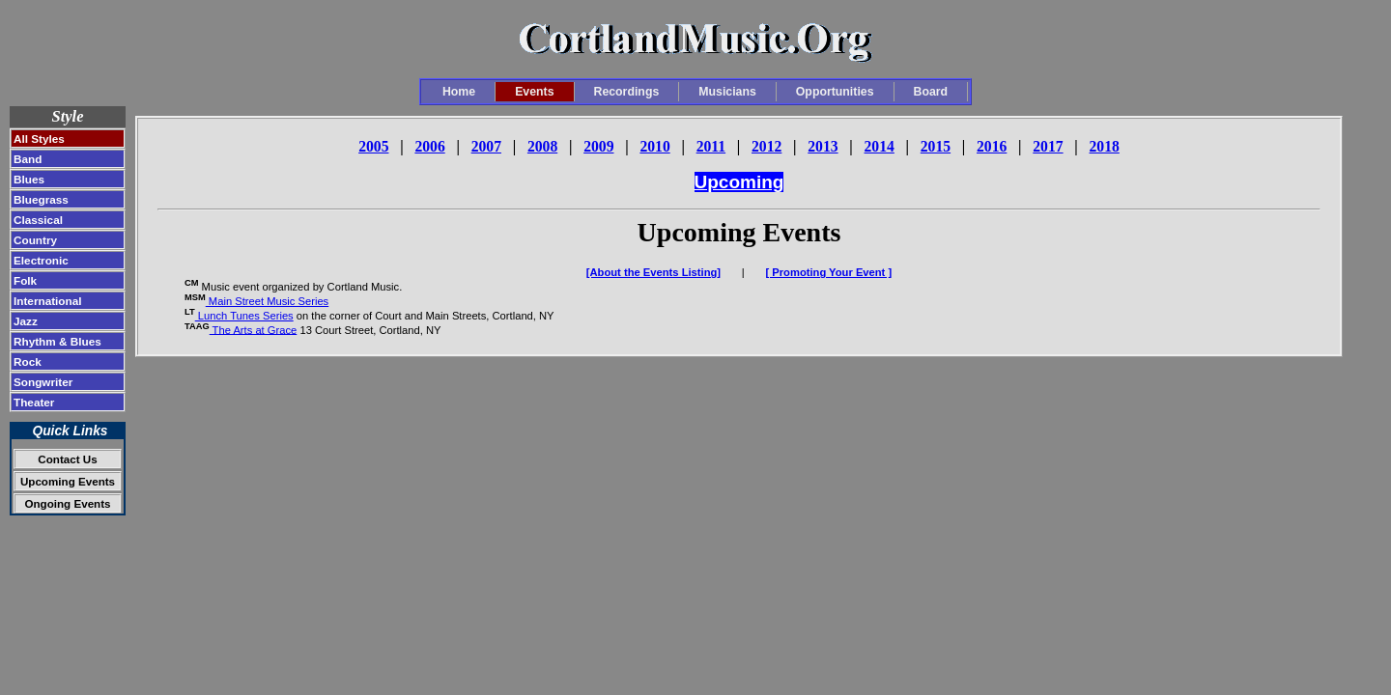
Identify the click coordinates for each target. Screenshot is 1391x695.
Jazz (26, 321)
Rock (28, 361)
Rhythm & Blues (57, 341)
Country (35, 240)
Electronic (41, 260)
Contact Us (67, 459)
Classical (38, 219)
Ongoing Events (67, 503)
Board (931, 91)
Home (458, 91)
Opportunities (835, 91)
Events (534, 91)
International (48, 300)
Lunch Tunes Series (244, 315)
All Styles (39, 138)
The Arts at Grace (254, 329)
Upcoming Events (67, 481)
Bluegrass (41, 199)
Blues (29, 179)
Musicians (727, 91)
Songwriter (43, 381)
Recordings (627, 91)
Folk (25, 280)
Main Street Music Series (267, 301)
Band (28, 159)
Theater (34, 402)
